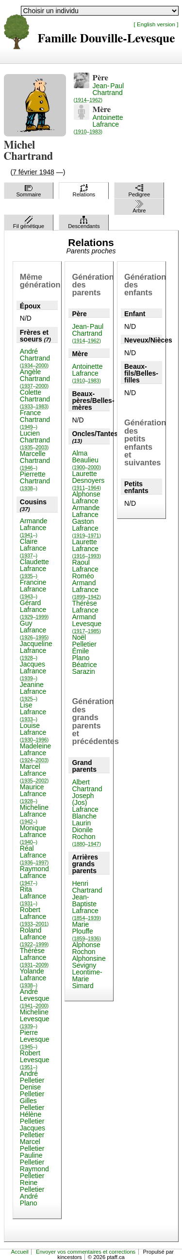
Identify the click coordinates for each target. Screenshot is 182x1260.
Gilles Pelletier (32, 1104)
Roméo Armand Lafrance (86, 586)
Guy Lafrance (34, 629)
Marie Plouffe (86, 930)
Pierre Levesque (35, 1039)
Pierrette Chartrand (35, 480)
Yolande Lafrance (33, 977)
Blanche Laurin (84, 819)
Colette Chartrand (35, 398)
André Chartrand (35, 357)
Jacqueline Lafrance (36, 650)
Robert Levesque (35, 1059)
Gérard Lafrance (34, 609)
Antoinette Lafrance (98, 124)
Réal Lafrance (34, 854)
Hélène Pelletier (32, 1117)
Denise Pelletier (32, 1090)
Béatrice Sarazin (84, 668)
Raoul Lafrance (85, 565)
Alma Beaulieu (86, 459)
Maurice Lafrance (33, 793)
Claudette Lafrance (34, 568)
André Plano (29, 1199)
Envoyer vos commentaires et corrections (85, 1252)
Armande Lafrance (34, 527)
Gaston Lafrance (86, 527)
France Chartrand (35, 419)
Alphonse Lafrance (86, 497)
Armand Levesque (86, 623)
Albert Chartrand (87, 785)
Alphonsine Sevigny (88, 962)
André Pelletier (32, 1076)
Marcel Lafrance (34, 773)
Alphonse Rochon (86, 948)
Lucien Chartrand (35, 439)
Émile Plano (80, 654)
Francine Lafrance (33, 588)
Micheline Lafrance (34, 813)
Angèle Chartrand (35, 378)
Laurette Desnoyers (88, 480)
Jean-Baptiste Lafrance (86, 907)
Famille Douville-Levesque (106, 39)
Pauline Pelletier (32, 1158)
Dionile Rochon (86, 836)
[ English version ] (156, 24)
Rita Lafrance (33, 895)
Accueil (20, 1252)
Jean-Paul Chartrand (99, 92)
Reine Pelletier (32, 1186)
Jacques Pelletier (32, 1131)
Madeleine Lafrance (35, 752)
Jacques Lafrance (33, 670)
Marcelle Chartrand (35, 460)
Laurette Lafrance (86, 548)
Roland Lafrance (34, 936)
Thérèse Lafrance (34, 957)
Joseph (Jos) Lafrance (85, 802)
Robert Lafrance (34, 916)
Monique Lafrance (33, 834)
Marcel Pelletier (32, 1145)
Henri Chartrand (87, 886)
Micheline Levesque (35, 1018)
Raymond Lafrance (34, 875)
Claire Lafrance (33, 547)
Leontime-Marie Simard (87, 979)
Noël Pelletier (84, 640)
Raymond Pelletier (34, 1172)
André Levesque (35, 998)
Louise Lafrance (34, 732)
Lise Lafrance (33, 711)
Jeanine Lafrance (33, 691)
